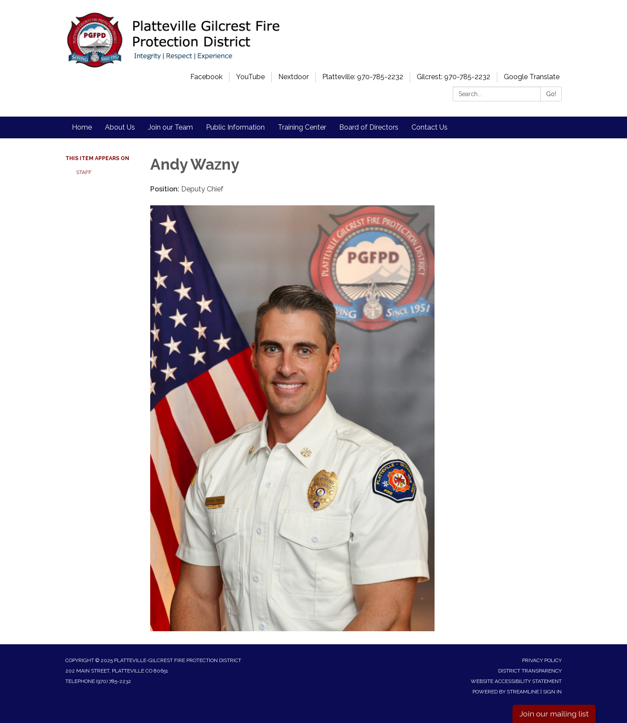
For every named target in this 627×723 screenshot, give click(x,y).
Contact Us (429, 127)
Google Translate (532, 77)
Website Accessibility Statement (516, 681)
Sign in (552, 692)
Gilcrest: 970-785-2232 (453, 77)
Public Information (235, 127)
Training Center (302, 127)
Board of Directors (368, 127)
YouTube (250, 77)
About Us (120, 127)
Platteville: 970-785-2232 (362, 77)
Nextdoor (293, 77)
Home (82, 127)
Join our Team (170, 127)
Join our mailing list (554, 713)
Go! (551, 93)
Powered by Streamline (505, 692)
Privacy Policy (542, 660)
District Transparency (530, 671)
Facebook (206, 77)
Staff (83, 172)
